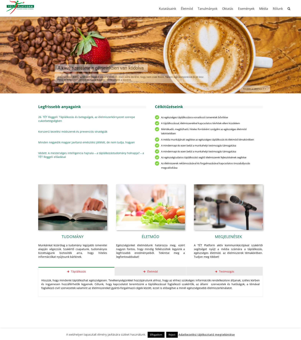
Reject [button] (172, 334)
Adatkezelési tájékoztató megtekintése (207, 334)
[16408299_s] (228, 185)
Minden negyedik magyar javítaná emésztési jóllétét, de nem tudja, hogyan (86, 142)
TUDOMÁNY (73, 236)
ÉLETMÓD (150, 236)
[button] (289, 8)
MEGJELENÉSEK (228, 236)
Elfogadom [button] (156, 334)
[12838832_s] (150, 185)
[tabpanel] (150, 286)
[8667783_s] (72, 185)
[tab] (76, 271)
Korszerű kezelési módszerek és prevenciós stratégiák (72, 131)
